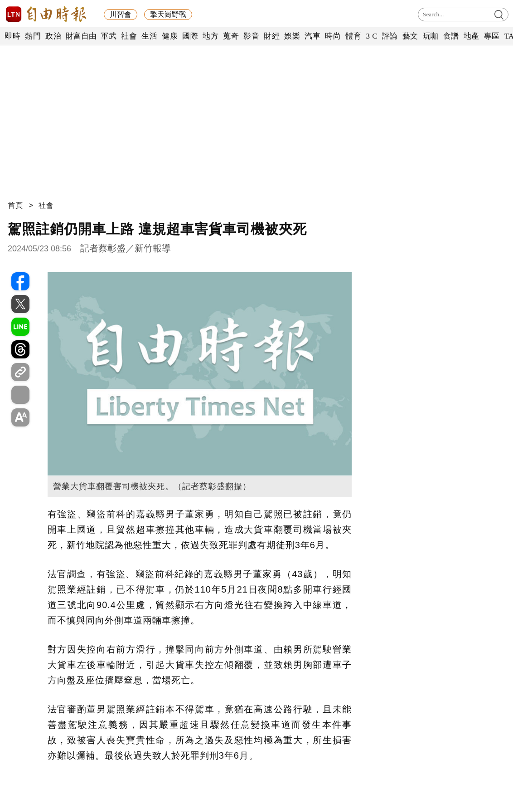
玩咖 (431, 36)
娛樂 (292, 36)
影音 (251, 36)
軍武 (108, 36)
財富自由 (81, 36)
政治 (53, 36)
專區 (492, 36)
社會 (129, 36)
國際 (190, 36)
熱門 (33, 36)
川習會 (120, 14)
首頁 (15, 205)
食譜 (451, 36)
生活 (149, 36)
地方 (210, 36)
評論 (390, 36)
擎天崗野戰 (168, 14)
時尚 (333, 36)
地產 (471, 36)
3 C (371, 36)
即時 (12, 36)
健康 (170, 36)
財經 (272, 36)
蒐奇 (231, 36)
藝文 (410, 36)
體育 (353, 36)
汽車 (312, 36)
